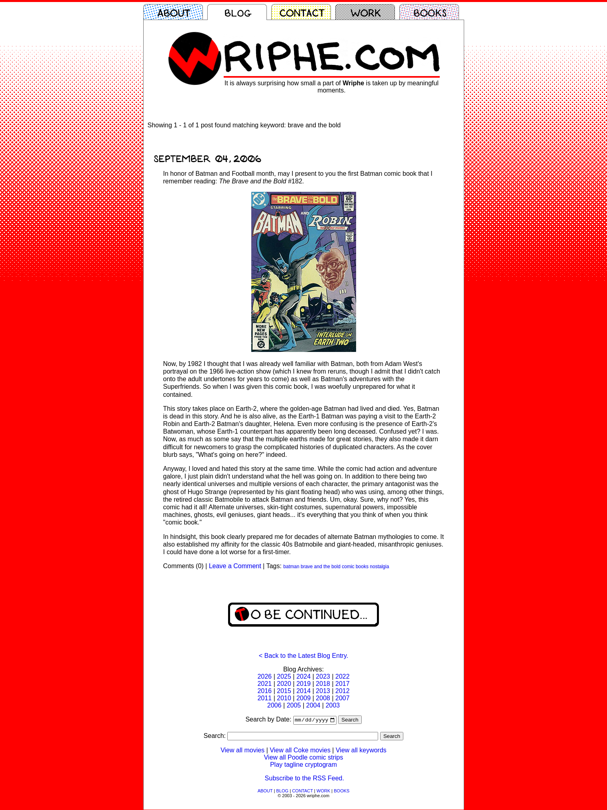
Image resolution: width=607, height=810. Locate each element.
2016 (264, 690)
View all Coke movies (300, 750)
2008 (323, 698)
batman (291, 566)
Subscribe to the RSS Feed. (304, 778)
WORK (323, 791)
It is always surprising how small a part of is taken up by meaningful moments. (331, 87)
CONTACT (302, 791)
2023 (323, 676)
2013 (323, 690)
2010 (284, 698)
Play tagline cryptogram (303, 765)
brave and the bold (320, 566)
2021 (264, 683)
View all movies (242, 750)
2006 (274, 705)
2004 (313, 705)
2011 (264, 698)
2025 (284, 676)
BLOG (282, 791)
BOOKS (341, 791)
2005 (293, 705)
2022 (342, 676)
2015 (284, 690)
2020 (284, 683)
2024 (303, 676)
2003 (333, 705)
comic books (355, 566)
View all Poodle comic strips (303, 757)
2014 (303, 690)
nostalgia (379, 566)
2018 (323, 683)
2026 (264, 676)
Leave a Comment (235, 566)
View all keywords (361, 750)
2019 (303, 683)
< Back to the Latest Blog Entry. (303, 655)
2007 (342, 698)
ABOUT (265, 791)
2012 (342, 690)
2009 (303, 698)
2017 (342, 683)
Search (349, 721)
